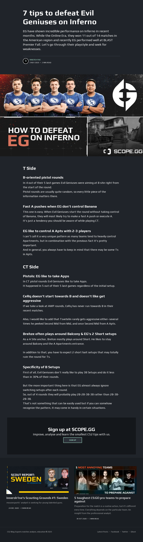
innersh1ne (35, 60)
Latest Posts (102, 532)
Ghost (133, 532)
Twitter (125, 532)
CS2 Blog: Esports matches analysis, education (26, 532)
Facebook (115, 532)
